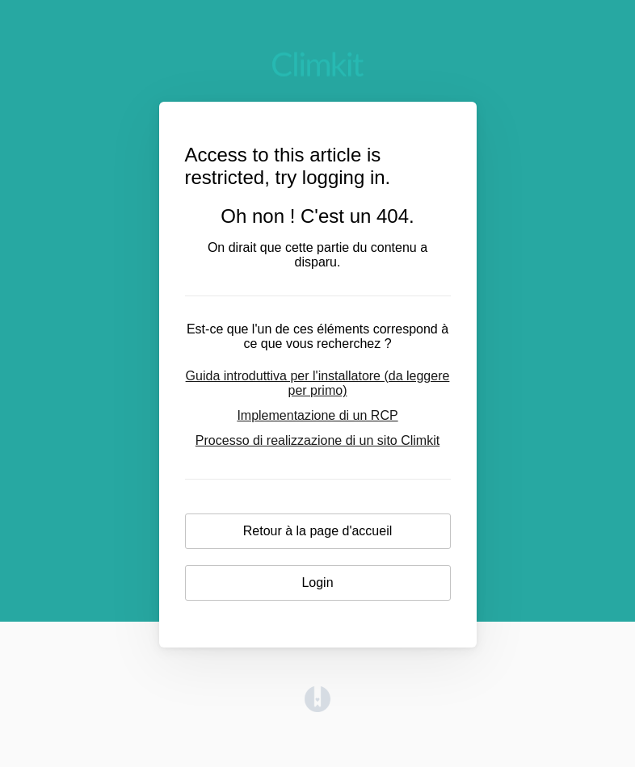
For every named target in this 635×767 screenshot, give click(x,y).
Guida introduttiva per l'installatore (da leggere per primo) (318, 383)
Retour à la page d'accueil (318, 531)
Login (317, 582)
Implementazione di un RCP (317, 415)
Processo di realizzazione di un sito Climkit (317, 440)
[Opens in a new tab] (317, 708)
